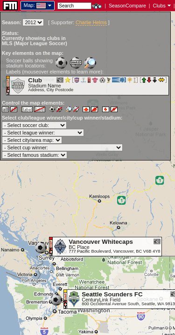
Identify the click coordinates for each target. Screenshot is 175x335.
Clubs (159, 5)
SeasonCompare (127, 5)
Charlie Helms (91, 22)
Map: (29, 5)
